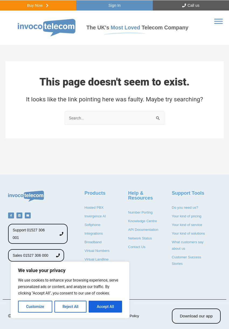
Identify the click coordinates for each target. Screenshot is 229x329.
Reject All (70, 306)
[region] (70, 290)
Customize (35, 306)
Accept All (105, 306)
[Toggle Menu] (218, 23)
